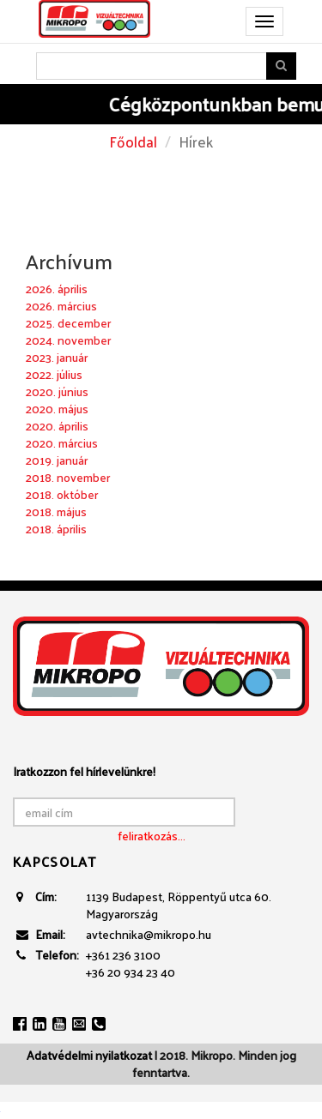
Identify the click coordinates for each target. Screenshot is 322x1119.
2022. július (54, 374)
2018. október (62, 494)
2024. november (68, 340)
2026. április (57, 288)
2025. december (68, 323)
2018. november (68, 477)
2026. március (61, 305)
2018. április (56, 528)
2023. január (57, 357)
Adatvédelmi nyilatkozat (89, 1055)
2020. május (57, 408)
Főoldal (133, 141)
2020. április (57, 425)
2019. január (57, 460)
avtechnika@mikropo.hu (148, 934)
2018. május (56, 511)
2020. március (62, 443)
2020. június (57, 391)
